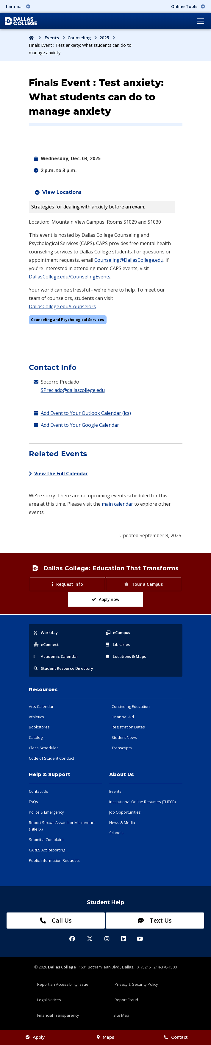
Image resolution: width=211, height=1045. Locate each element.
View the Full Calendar (58, 473)
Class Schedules (44, 747)
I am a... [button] (18, 6)
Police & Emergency (46, 812)
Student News (124, 737)
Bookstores (39, 727)
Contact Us (38, 791)
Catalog (36, 737)
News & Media (122, 822)
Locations (126, 656)
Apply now (105, 599)
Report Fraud (126, 999)
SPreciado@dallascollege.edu (73, 390)
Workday (46, 632)
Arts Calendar (41, 706)
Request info (67, 584)
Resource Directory (63, 668)
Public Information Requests (54, 860)
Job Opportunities (125, 812)
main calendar (117, 504)
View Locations (62, 192)
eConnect (46, 644)
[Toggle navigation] (201, 21)
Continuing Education (131, 706)
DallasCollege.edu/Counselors (62, 306)
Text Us (155, 920)
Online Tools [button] (188, 6)
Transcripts (122, 747)
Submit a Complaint (46, 839)
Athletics (36, 716)
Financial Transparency (58, 1015)
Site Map (121, 1015)
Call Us (56, 920)
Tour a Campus (143, 584)
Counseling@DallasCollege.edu (128, 260)
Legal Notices (49, 999)
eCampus (118, 632)
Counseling (79, 38)
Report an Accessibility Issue (62, 984)
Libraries (118, 644)
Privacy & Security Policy (136, 984)
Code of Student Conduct (51, 758)
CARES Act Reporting (47, 850)
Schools (116, 832)
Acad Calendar (56, 656)
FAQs (33, 801)
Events (52, 38)
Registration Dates (128, 727)
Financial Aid (123, 716)
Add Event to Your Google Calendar (80, 425)
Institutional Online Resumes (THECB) (142, 801)
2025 (104, 38)
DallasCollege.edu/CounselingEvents (69, 276)
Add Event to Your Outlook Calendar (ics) (86, 413)
